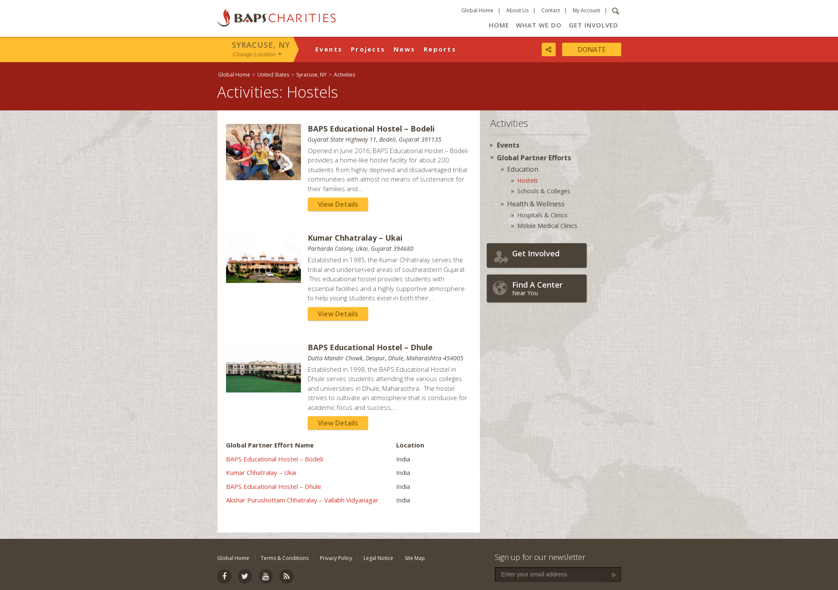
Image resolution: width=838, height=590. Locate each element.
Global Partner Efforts (534, 157)
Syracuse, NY (261, 45)
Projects (368, 49)
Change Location (254, 54)
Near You (547, 288)
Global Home (477, 10)
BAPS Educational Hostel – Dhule (273, 486)
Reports (440, 49)
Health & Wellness (536, 204)
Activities (344, 74)
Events (329, 49)
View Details (338, 204)
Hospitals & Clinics (542, 215)
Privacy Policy (336, 558)
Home (499, 25)
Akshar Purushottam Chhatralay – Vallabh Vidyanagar (302, 500)
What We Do (539, 25)
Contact (550, 10)
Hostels (527, 180)
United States (273, 74)
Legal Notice (378, 558)
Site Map (415, 558)
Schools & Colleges (543, 191)
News (404, 49)
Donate (592, 49)
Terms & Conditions (285, 558)
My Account (586, 10)
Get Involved (593, 25)
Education (522, 169)
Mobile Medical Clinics (547, 226)
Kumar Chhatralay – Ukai (261, 472)
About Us (517, 10)
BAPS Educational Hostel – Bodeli (274, 459)
